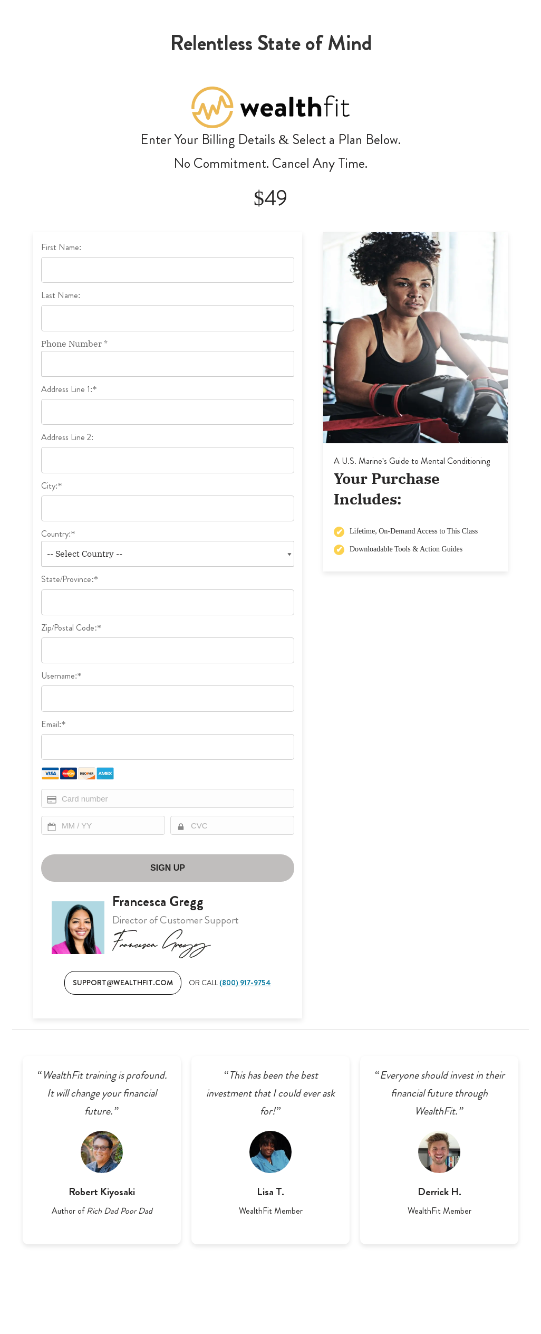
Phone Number (74, 343)
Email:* (53, 724)
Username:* (61, 676)
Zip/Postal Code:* (71, 628)
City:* (51, 486)
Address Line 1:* (68, 389)
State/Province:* (69, 579)
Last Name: (60, 295)
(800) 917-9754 (244, 982)
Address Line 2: (67, 437)
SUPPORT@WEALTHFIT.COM (123, 982)
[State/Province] (167, 602)
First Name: (61, 247)
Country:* (58, 534)
